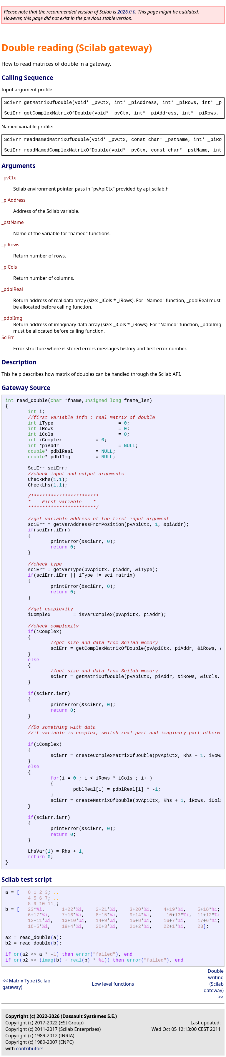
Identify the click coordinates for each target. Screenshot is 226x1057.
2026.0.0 (126, 12)
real (76, 960)
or (16, 954)
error (83, 954)
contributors (30, 1048)
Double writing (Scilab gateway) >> (214, 984)
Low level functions (113, 984)
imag (47, 960)
